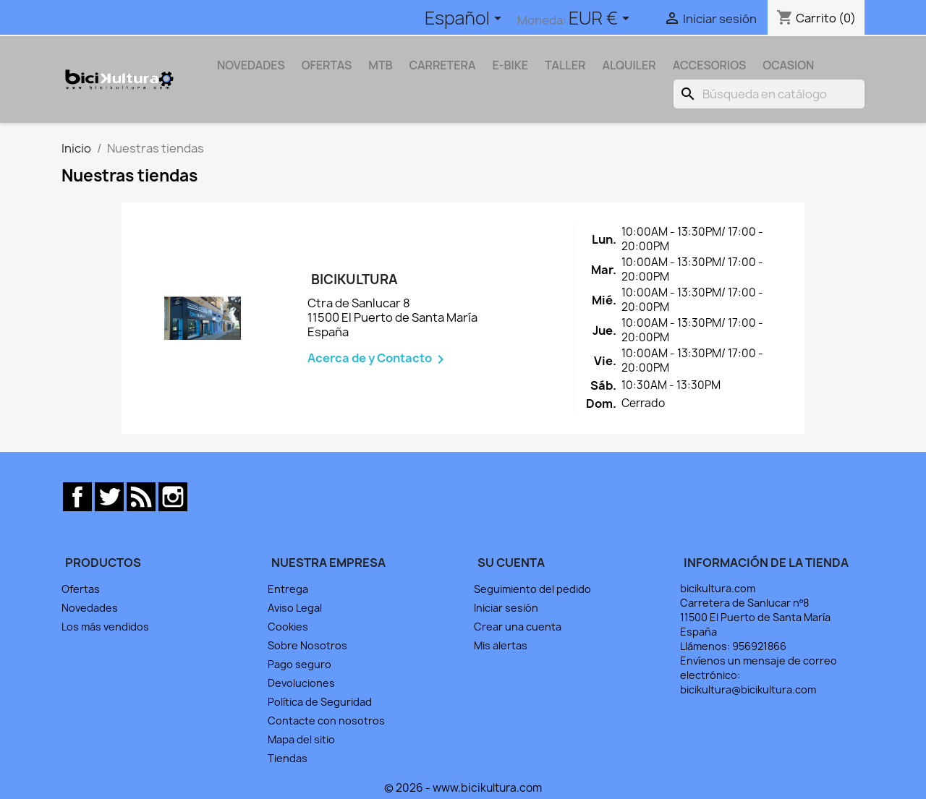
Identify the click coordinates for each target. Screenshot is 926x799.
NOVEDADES (251, 65)
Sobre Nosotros (307, 645)
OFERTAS (327, 65)
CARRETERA (442, 65)
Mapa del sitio (301, 739)
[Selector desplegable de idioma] (465, 19)
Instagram (172, 496)
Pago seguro (299, 664)
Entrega (288, 589)
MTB (380, 65)
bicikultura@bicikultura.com (748, 689)
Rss (141, 496)
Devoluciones (301, 683)
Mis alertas (500, 645)
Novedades (89, 608)
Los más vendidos (105, 626)
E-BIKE (511, 65)
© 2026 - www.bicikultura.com (463, 787)
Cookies (288, 626)
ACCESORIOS (710, 65)
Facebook (77, 496)
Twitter (109, 496)
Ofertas (80, 589)
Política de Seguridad (320, 702)
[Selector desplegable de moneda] (601, 19)
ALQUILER (628, 65)
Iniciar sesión (506, 608)
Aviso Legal (295, 608)
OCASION (788, 65)
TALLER (565, 65)
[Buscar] (769, 94)
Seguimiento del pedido (532, 589)
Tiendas (287, 758)
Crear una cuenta (517, 626)
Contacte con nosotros (326, 720)
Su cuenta (511, 563)
